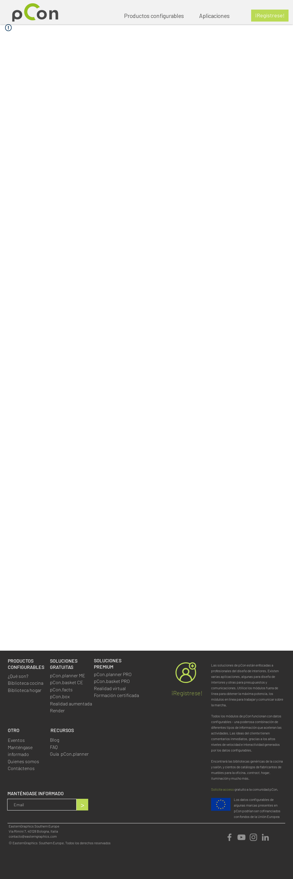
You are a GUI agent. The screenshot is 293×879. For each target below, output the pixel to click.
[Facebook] (229, 837)
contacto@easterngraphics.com (33, 836)
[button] (217, 15)
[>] (82, 804)
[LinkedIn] (265, 837)
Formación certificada (116, 695)
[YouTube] (241, 837)
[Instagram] (253, 837)
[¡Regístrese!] (270, 16)
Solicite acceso (222, 789)
